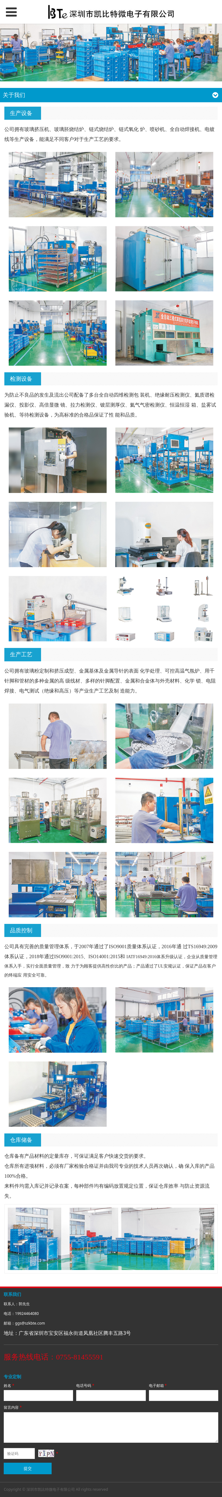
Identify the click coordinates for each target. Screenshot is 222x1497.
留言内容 (13, 1407)
